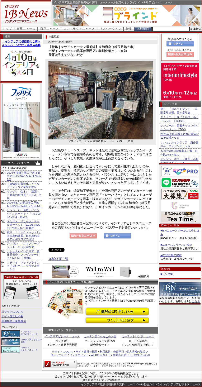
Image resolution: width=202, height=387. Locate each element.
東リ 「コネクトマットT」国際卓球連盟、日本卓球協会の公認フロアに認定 (24, 235)
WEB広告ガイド (101, 355)
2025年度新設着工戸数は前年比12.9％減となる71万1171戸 (24, 176)
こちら (196, 301)
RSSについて (59, 355)
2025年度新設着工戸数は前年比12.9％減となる (179, 136)
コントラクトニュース (79, 28)
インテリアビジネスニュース (62, 336)
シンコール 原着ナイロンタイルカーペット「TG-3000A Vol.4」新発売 (24, 213)
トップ (7, 28)
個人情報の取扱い (137, 351)
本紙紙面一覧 (58, 259)
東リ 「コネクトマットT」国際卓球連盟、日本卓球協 (178, 110)
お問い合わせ (142, 355)
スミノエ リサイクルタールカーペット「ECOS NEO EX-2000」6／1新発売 (23, 224)
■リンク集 (166, 274)
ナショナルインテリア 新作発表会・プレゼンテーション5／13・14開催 (23, 254)
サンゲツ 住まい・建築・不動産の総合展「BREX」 (179, 161)
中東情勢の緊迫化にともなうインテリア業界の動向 (23, 185)
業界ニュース (26, 28)
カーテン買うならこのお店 (100, 336)
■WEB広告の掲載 (171, 255)
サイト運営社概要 (12, 316)
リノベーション (110, 28)
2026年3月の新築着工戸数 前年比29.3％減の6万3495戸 (24, 204)
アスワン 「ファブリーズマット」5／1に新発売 (23, 245)
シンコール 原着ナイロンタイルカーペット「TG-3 (179, 127)
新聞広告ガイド (122, 355)
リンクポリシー (79, 355)
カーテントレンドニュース (138, 336)
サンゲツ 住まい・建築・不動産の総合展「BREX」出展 (24, 195)
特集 (129, 28)
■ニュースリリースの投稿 (176, 244)
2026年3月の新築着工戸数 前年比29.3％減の (179, 152)
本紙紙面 (143, 28)
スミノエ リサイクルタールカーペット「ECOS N (179, 119)
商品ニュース (49, 28)
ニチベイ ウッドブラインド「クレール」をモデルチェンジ (23, 266)
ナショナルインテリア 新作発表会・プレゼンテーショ (179, 144)
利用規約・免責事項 (13, 321)
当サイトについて (12, 311)
